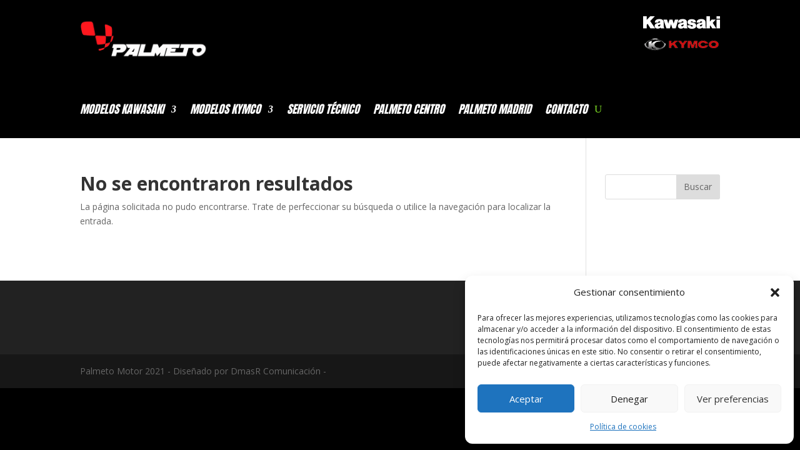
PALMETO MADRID (494, 111)
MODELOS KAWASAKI (122, 111)
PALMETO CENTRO (408, 111)
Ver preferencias (733, 398)
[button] (775, 292)
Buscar (698, 186)
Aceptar (526, 398)
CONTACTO (566, 111)
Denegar (629, 398)
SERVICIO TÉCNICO (323, 111)
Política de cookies (623, 426)
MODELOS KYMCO (225, 111)
